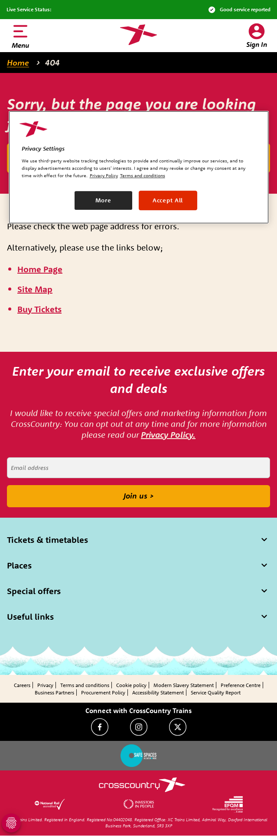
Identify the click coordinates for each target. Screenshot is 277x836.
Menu (20, 45)
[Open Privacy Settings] (11, 823)
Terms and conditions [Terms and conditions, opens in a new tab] (142, 176)
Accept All (168, 200)
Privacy (45, 685)
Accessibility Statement (158, 692)
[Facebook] (100, 727)
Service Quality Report (216, 692)
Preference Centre (241, 685)
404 (52, 62)
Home (18, 62)
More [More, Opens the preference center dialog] (103, 200)
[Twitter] (178, 727)
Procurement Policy (103, 692)
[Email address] (138, 467)
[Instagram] (139, 727)
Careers (22, 685)
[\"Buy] (39, 309)
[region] (139, 167)
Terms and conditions (84, 685)
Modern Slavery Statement (183, 685)
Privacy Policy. (168, 434)
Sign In (256, 44)
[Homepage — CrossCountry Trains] (138, 34)
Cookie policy (131, 685)
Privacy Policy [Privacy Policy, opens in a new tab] (104, 176)
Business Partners (54, 692)
